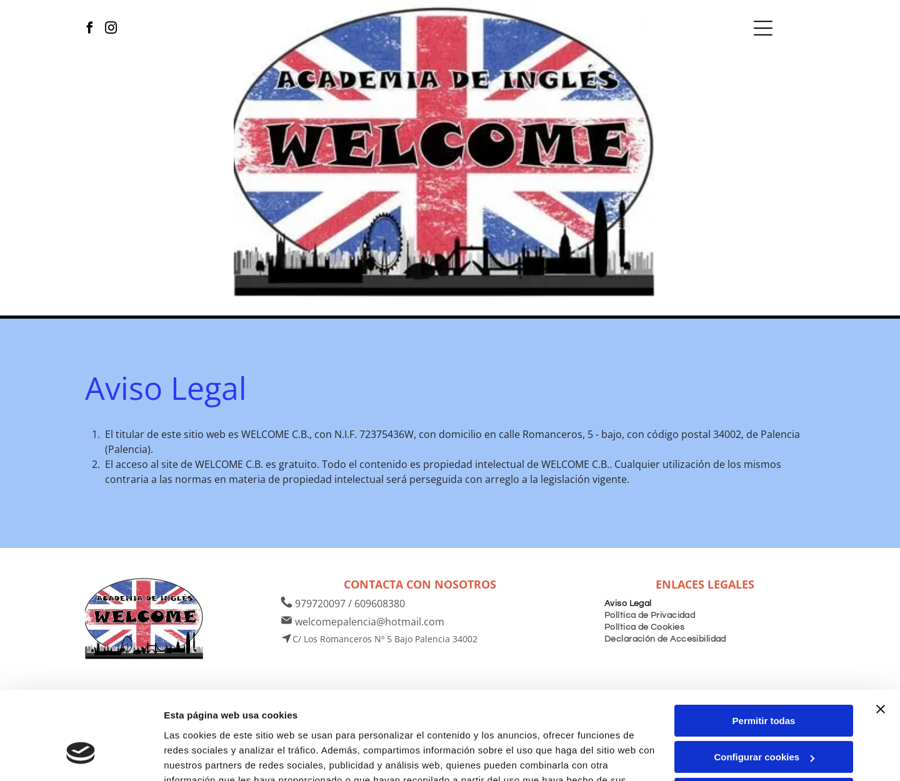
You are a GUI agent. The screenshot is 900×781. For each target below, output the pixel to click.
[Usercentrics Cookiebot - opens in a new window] (81, 756)
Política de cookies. (255, 721)
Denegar (763, 720)
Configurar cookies (764, 684)
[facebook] (90, 29)
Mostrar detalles (200, 756)
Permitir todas (764, 647)
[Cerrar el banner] (880, 635)
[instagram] (111, 29)
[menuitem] (628, 602)
